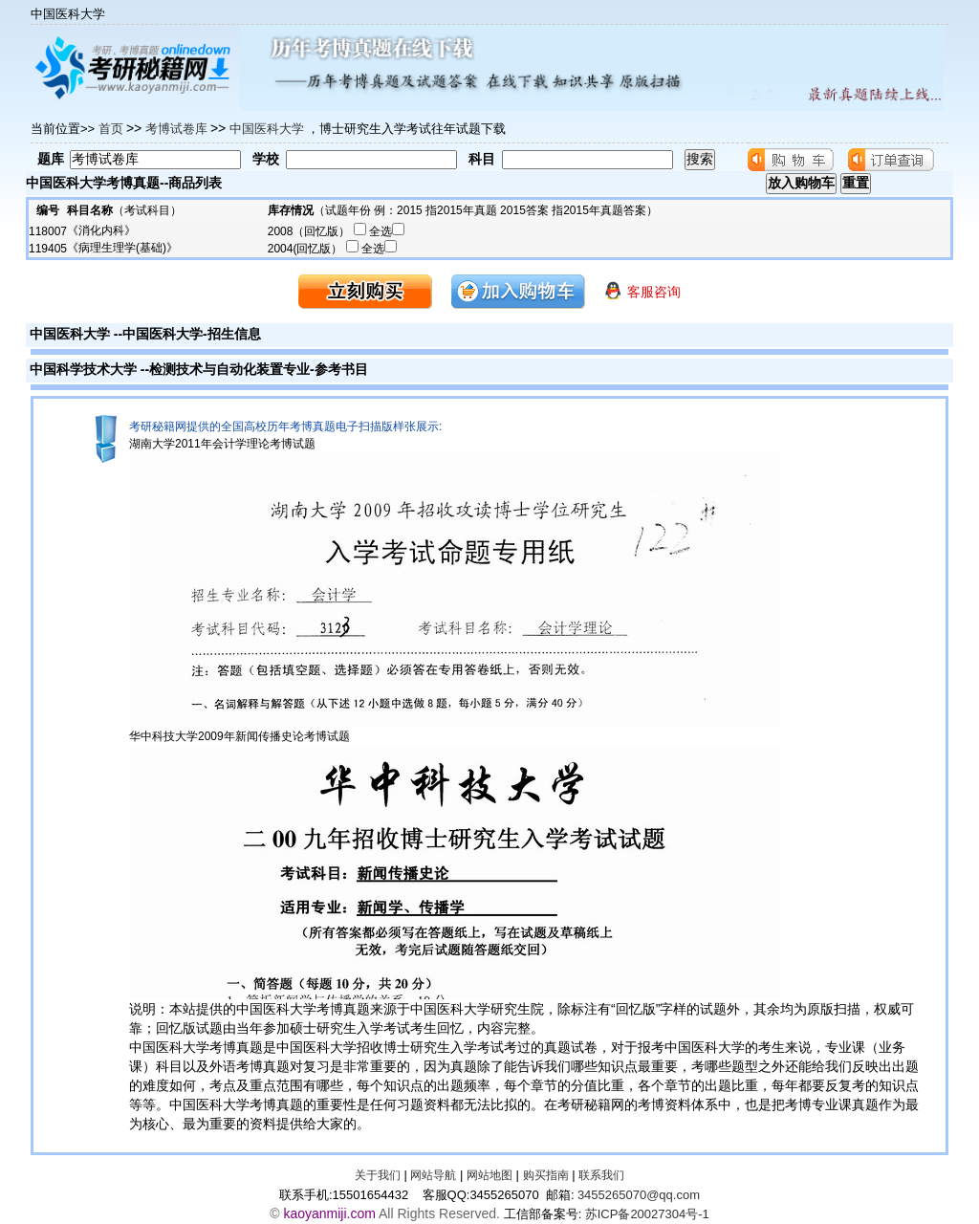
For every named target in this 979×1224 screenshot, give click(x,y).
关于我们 (378, 1175)
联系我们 (601, 1175)
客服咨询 (642, 290)
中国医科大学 (70, 333)
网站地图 (489, 1175)
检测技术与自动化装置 (216, 369)
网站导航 (433, 1175)
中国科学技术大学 (83, 369)
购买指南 (546, 1175)
